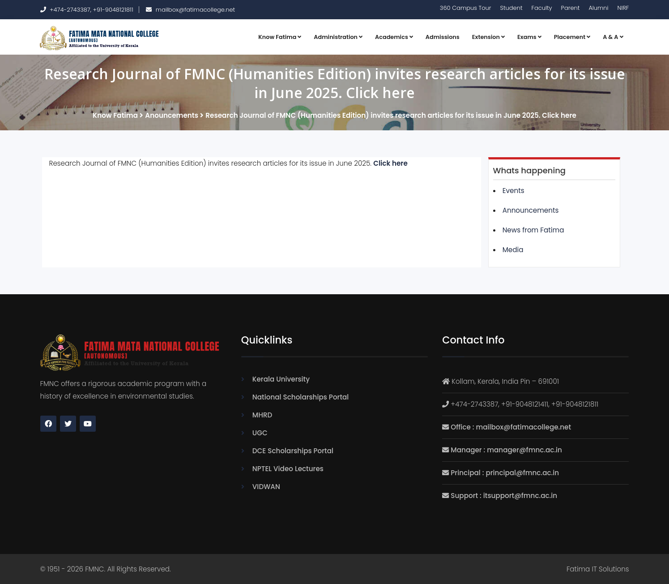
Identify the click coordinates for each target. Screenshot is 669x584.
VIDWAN (266, 486)
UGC (260, 433)
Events (513, 190)
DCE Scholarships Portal (292, 450)
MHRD (262, 415)
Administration (338, 37)
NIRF (623, 8)
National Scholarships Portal (300, 397)
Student (511, 8)
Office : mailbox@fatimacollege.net (511, 427)
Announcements (531, 210)
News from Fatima (533, 230)
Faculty (542, 8)
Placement (572, 37)
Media (513, 249)
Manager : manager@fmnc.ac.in (506, 450)
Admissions (443, 37)
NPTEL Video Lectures (288, 468)
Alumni (598, 8)
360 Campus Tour (465, 8)
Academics (394, 37)
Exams (529, 37)
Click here (390, 163)
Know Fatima (279, 37)
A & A (613, 37)
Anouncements (171, 115)
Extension (488, 37)
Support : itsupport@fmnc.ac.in (504, 495)
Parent (570, 8)
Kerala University (281, 379)
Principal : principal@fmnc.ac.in (505, 472)
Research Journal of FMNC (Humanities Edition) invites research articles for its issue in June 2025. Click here (390, 115)
